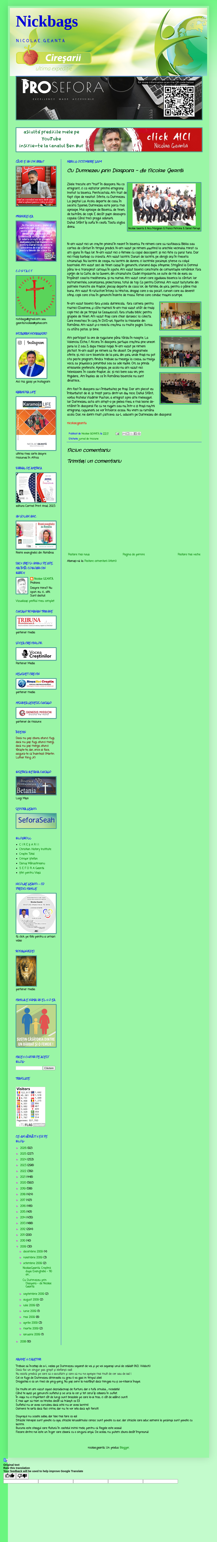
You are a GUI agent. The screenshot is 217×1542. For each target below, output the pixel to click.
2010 (23, 1241)
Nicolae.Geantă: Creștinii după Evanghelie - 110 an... (37, 1271)
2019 (23, 1189)
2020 (23, 1183)
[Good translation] (9, 1476)
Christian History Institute (35, 849)
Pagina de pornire (134, 555)
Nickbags (47, 21)
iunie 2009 (30, 1311)
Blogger (124, 1448)
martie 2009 (31, 1329)
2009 (23, 1247)
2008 (23, 1342)
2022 (23, 1171)
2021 (23, 1177)
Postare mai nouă (79, 555)
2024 (23, 1160)
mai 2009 (29, 1317)
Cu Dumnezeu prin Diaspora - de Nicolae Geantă (37, 1283)
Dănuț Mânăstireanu (32, 864)
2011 (23, 1235)
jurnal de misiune (88, 439)
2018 (23, 1194)
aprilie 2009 (31, 1323)
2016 (23, 1206)
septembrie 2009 (34, 1294)
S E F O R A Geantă (31, 868)
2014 (23, 1218)
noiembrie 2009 (33, 1258)
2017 (23, 1200)
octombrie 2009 (33, 1263)
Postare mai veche (189, 555)
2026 (23, 1148)
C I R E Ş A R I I (29, 845)
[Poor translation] (22, 1476)
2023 (23, 1165)
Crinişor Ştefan (28, 859)
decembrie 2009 (33, 1252)
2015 (23, 1212)
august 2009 (31, 1300)
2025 (23, 1154)
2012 (23, 1229)
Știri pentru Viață (30, 873)
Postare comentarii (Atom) (100, 561)
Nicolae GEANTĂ (43, 579)
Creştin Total (26, 854)
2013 (23, 1223)
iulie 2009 (29, 1306)
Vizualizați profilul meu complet (35, 601)
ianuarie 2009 (32, 1335)
